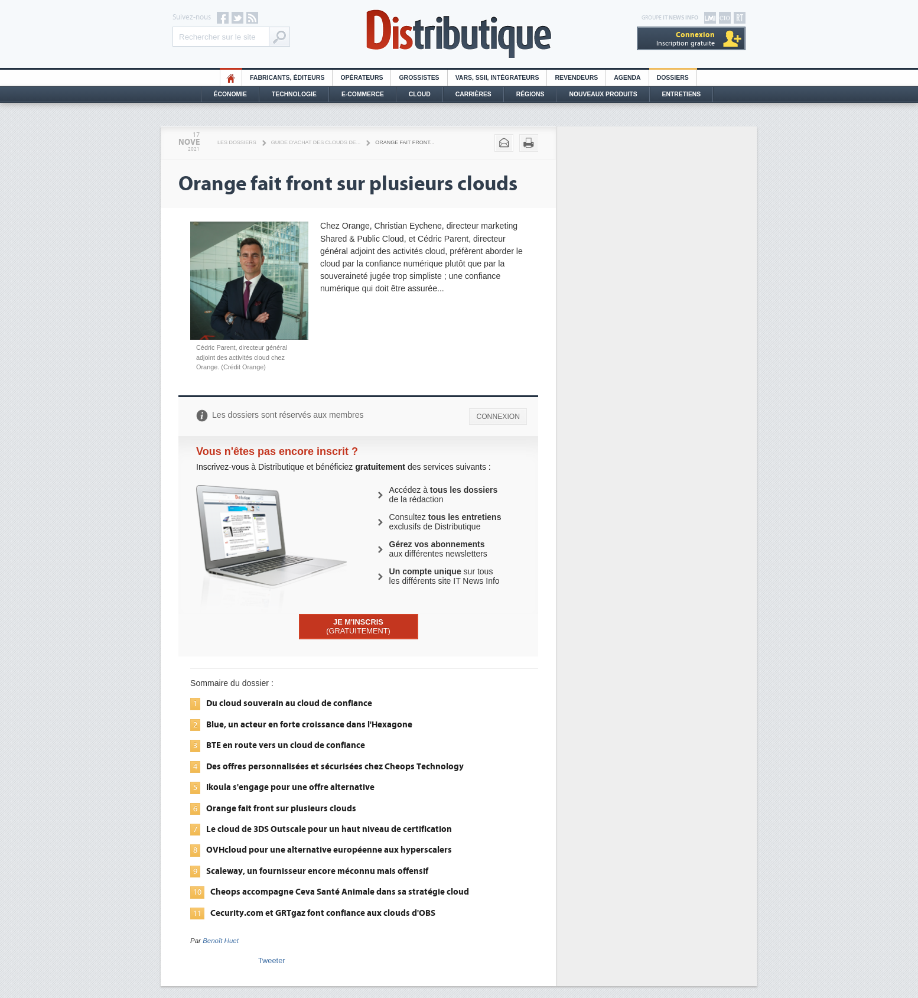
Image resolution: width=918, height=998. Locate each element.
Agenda (627, 77)
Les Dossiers (236, 142)
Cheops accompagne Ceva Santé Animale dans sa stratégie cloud (339, 891)
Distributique (459, 34)
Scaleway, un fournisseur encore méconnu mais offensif (317, 871)
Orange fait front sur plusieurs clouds (281, 808)
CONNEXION (498, 416)
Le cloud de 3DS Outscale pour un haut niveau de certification (329, 829)
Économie (230, 94)
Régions (530, 94)
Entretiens (681, 94)
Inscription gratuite (685, 38)
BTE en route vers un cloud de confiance (285, 745)
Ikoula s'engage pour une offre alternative (290, 787)
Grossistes (419, 77)
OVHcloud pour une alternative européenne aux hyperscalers (329, 849)
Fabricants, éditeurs (287, 77)
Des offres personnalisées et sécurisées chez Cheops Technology (335, 766)
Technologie (294, 94)
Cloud (420, 94)
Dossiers (673, 77)
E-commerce (362, 94)
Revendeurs (576, 77)
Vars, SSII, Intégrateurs (497, 77)
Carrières (473, 94)
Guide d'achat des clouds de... (316, 142)
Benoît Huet (221, 940)
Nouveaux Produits (603, 94)
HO (231, 78)
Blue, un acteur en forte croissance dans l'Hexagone (309, 724)
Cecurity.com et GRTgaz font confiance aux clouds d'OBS (322, 913)
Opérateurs (361, 77)
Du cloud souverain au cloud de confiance (289, 703)
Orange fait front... (404, 142)
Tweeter (271, 960)
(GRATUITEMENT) (358, 626)
